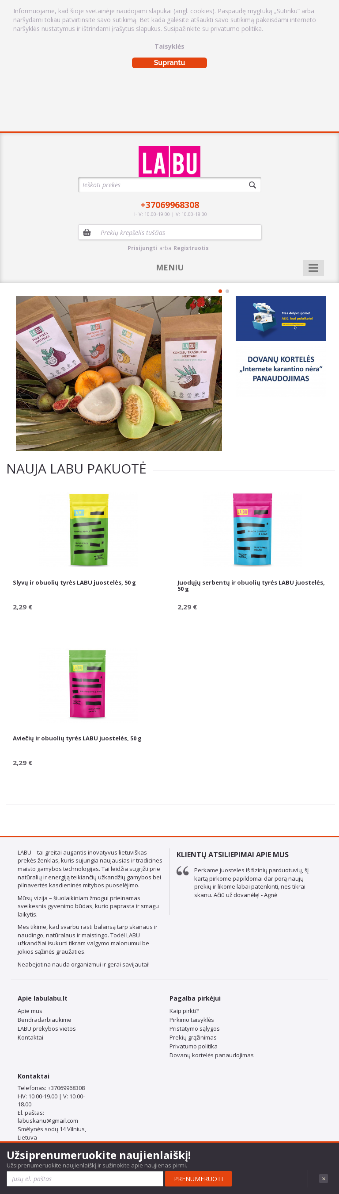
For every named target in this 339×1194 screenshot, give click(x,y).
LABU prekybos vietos (47, 1028)
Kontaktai (30, 1037)
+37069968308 (169, 205)
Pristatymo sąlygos (195, 1028)
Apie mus (30, 1011)
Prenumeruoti (198, 1179)
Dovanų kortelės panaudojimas (212, 1055)
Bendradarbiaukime (45, 1020)
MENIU (170, 267)
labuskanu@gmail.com (48, 1121)
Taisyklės (169, 46)
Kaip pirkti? (184, 1011)
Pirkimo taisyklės (192, 1020)
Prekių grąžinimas (193, 1037)
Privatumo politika (194, 1046)
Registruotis (191, 248)
